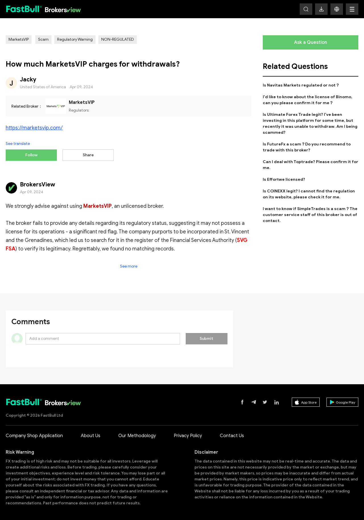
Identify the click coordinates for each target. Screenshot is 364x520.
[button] (336, 9)
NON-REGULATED (117, 39)
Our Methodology (137, 433)
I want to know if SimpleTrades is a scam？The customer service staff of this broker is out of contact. (310, 214)
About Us (90, 433)
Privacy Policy (188, 433)
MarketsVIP (19, 39)
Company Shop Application (34, 433)
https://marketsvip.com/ (34, 128)
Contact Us (232, 433)
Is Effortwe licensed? (284, 179)
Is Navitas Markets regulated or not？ (301, 85)
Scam (43, 39)
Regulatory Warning (75, 39)
